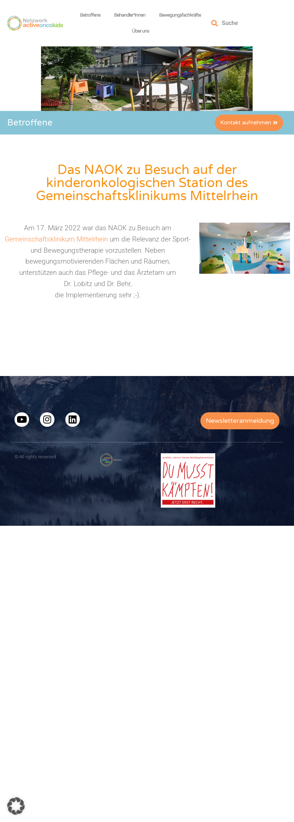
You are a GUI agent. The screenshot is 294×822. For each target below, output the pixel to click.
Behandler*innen (131, 15)
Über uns (142, 31)
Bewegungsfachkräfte (181, 15)
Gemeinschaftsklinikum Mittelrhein (56, 239)
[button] (16, 806)
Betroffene (92, 15)
